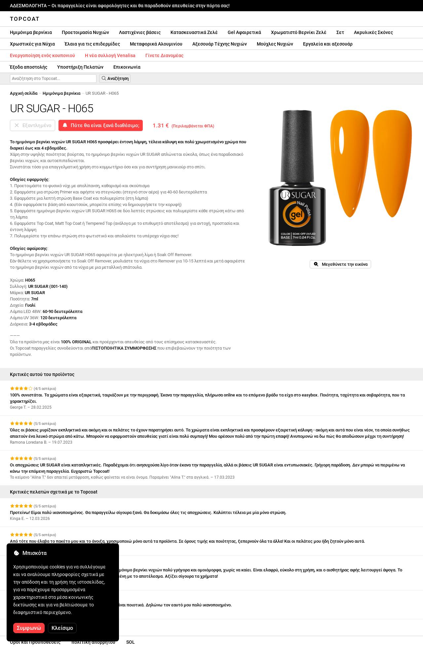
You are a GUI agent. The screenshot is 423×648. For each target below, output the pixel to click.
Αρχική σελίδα (23, 93)
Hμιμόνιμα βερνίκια (31, 32)
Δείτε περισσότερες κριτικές (42, 625)
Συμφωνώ (29, 628)
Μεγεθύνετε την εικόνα (340, 264)
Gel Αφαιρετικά (244, 32)
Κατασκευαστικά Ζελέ (194, 32)
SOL (130, 642)
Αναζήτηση (115, 78)
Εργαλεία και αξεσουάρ (328, 44)
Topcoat (25, 19)
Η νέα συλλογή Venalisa (110, 55)
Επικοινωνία (126, 67)
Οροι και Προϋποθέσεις (35, 642)
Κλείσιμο (62, 628)
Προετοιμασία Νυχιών (85, 32)
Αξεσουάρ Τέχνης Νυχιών (219, 44)
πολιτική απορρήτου (93, 642)
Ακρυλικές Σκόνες (373, 32)
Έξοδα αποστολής (28, 67)
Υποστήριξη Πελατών (80, 67)
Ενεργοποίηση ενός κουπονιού (42, 55)
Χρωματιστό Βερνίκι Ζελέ (299, 32)
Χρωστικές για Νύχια (32, 44)
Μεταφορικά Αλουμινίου (156, 44)
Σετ (340, 32)
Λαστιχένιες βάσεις (140, 32)
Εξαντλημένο (33, 125)
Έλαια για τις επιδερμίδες (92, 44)
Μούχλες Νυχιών (275, 44)
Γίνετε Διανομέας (164, 55)
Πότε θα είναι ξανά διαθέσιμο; (100, 125)
